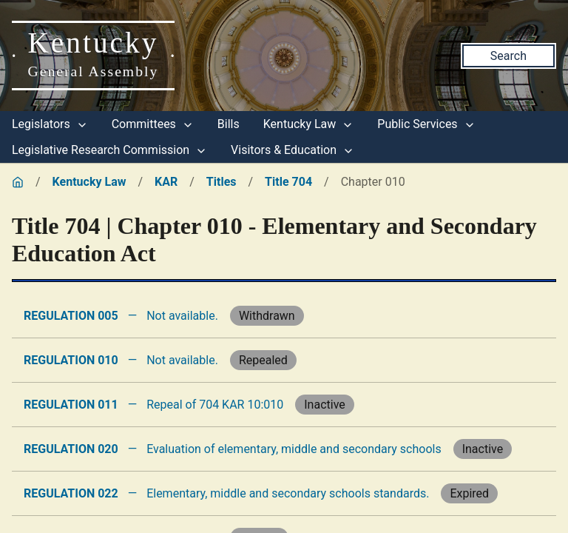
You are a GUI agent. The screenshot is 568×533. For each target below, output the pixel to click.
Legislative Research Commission (109, 150)
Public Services (426, 124)
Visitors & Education (292, 150)
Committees (153, 124)
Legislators (50, 124)
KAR (166, 182)
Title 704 (288, 182)
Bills (228, 124)
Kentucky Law (308, 124)
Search (508, 56)
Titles (221, 182)
